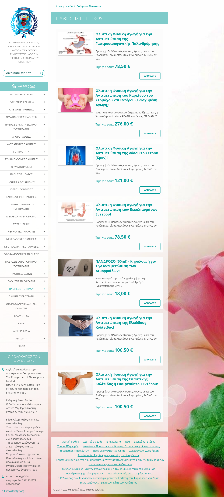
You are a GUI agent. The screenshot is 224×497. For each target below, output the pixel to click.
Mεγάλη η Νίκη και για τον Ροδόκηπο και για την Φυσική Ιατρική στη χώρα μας (108, 469)
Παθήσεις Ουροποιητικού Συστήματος (21, 264)
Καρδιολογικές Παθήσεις (21, 197)
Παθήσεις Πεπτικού (21, 288)
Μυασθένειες (21, 224)
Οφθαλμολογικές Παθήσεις (21, 254)
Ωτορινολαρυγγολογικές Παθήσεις (21, 306)
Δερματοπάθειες (21, 166)
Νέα (127, 441)
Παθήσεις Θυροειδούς (21, 181)
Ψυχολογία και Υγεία (21, 102)
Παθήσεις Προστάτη (21, 296)
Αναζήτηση (42, 73)
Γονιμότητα (21, 151)
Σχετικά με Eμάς (92, 441)
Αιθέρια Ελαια (21, 331)
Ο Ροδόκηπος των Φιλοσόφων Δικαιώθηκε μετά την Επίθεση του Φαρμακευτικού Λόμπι (108, 478)
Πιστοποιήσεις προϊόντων (73, 450)
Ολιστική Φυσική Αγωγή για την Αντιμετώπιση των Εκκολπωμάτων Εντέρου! (126, 209)
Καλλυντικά (21, 316)
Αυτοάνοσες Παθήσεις (21, 144)
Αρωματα (21, 338)
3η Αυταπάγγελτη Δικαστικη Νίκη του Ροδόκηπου (108, 482)
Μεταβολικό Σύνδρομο (21, 216)
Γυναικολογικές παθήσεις (21, 159)
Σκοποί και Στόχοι (144, 441)
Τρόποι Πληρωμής (68, 446)
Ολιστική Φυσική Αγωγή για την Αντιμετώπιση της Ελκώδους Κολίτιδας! (124, 322)
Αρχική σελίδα (64, 6)
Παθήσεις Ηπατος (21, 174)
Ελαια (21, 323)
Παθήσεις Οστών (21, 273)
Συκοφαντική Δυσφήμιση (144, 450)
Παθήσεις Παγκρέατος (21, 281)
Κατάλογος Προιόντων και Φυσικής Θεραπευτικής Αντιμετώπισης (121, 446)
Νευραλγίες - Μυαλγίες (21, 231)
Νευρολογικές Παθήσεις (21, 239)
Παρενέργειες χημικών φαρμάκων (84, 473)
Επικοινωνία (113, 441)
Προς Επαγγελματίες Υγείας (109, 450)
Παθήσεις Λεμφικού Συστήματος (21, 207)
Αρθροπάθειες (21, 136)
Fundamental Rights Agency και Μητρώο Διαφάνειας (108, 455)
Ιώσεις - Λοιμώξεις (21, 189)
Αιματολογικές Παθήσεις (21, 117)
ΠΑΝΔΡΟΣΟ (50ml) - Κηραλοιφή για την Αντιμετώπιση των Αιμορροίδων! (126, 266)
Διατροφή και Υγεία (21, 94)
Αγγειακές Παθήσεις (21, 109)
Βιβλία (21, 346)
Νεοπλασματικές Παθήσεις (21, 246)
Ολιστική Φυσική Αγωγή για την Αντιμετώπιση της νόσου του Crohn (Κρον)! (127, 153)
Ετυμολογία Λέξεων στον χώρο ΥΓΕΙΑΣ (130, 473)
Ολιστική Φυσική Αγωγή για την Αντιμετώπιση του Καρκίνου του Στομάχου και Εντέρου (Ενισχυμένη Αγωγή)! (126, 97)
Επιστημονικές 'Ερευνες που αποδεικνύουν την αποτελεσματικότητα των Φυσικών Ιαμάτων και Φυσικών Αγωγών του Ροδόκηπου (110, 462)
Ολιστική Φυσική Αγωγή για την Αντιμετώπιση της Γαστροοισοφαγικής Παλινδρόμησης (127, 39)
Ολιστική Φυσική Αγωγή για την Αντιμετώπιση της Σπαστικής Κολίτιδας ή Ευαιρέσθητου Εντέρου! (127, 379)
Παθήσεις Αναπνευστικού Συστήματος (21, 127)
